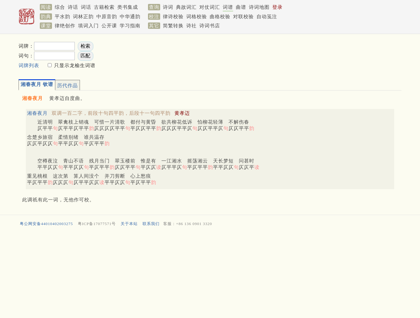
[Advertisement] (289, 55)
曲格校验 (220, 16)
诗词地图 (259, 7)
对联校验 (243, 16)
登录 (277, 7)
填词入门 (88, 25)
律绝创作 (65, 25)
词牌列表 (29, 65)
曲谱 (241, 7)
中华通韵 (130, 16)
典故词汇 (186, 7)
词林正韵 (83, 16)
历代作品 (67, 85)
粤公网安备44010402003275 (46, 223)
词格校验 (196, 16)
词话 (86, 7)
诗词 (168, 7)
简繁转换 (173, 25)
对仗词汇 (209, 7)
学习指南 (130, 25)
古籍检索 (104, 7)
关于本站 (129, 223)
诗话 (73, 7)
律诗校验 (173, 16)
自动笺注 (266, 16)
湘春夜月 (37, 113)
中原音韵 (106, 16)
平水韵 (62, 16)
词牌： (26, 46)
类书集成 (127, 7)
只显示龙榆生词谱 (74, 65)
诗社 (191, 25)
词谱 (228, 7)
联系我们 (151, 223)
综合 (60, 7)
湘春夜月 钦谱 (37, 84)
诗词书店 (209, 25)
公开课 (109, 25)
